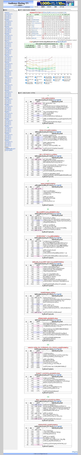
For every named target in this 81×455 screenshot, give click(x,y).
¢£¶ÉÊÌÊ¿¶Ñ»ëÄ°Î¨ (10, 149)
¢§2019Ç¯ (7, 26)
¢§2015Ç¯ (7, 55)
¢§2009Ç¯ (7, 97)
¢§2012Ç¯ (7, 76)
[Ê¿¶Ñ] (49, 12)
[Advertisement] (10, 176)
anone (33, 25)
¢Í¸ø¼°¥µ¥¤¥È (57, 100)
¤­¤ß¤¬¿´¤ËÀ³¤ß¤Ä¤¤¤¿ (37, 23)
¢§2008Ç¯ (7, 105)
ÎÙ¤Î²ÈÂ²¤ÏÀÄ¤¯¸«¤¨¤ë (37, 28)
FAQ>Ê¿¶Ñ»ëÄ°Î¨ (62, 41)
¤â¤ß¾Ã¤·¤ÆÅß (35, 21)
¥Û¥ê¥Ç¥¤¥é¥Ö (35, 33)
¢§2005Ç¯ (7, 126)
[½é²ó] (52, 12)
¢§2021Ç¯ (7, 12)
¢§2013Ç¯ (7, 69)
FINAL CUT (34, 30)
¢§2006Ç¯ (7, 119)
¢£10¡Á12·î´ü (8, 14)
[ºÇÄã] (64, 12)
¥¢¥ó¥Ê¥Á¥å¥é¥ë (35, 19)
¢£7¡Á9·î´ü (8, 15)
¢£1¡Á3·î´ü (8, 18)
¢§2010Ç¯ (7, 90)
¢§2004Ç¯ (7, 133)
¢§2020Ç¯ (7, 19)
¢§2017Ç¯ (7, 41)
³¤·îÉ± (33, 26)
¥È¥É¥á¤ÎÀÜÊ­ (35, 31)
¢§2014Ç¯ (7, 62)
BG (32, 18)
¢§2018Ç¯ (7, 34)
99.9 (33, 16)
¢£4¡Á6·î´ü (8, 17)
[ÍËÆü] (45, 12)
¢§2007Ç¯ (7, 112)
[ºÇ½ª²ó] (57, 12)
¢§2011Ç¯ (7, 83)
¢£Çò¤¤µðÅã (8, 150)
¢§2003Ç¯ (7, 140)
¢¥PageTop (75, 451)
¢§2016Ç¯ (7, 48)
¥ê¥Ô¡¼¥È (34, 38)
